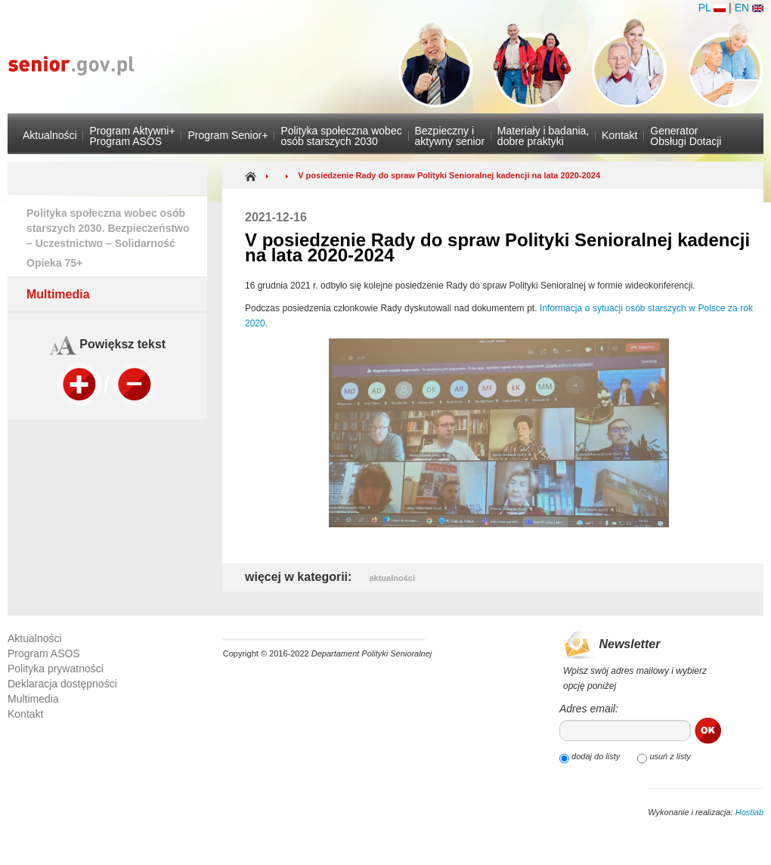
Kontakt (619, 135)
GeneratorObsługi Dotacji (685, 136)
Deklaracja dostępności (62, 684)
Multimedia (58, 294)
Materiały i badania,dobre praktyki (543, 136)
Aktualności (50, 135)
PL (712, 8)
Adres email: (588, 709)
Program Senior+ (227, 135)
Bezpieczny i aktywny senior (449, 136)
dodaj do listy (594, 756)
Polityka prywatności (56, 669)
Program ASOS (44, 653)
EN (749, 8)
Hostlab (749, 812)
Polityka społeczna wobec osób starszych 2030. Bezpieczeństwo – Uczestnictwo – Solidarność (108, 228)
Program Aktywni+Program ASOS (132, 136)
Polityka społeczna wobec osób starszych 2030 (340, 136)
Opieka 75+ (54, 263)
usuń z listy (668, 756)
